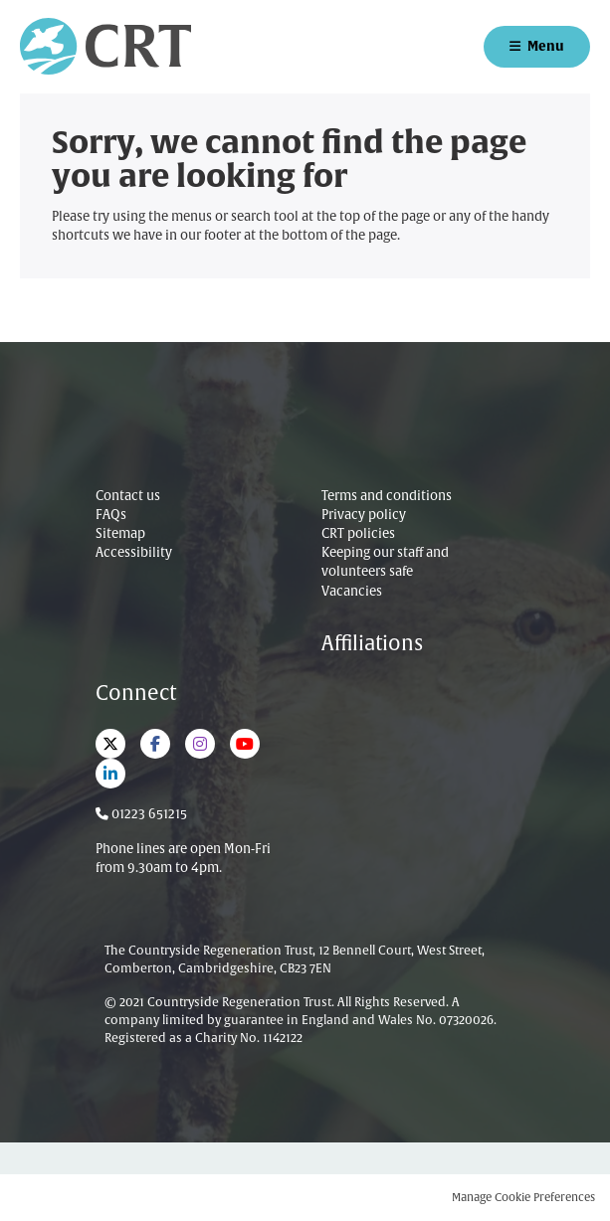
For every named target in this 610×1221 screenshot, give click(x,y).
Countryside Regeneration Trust (105, 46)
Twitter (110, 744)
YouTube (245, 744)
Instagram (200, 744)
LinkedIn (110, 773)
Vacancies (351, 592)
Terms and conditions (386, 496)
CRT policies (358, 534)
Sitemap (120, 534)
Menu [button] (545, 46)
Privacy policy (363, 515)
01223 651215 (149, 814)
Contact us (128, 496)
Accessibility (134, 553)
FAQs (111, 515)
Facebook (155, 744)
